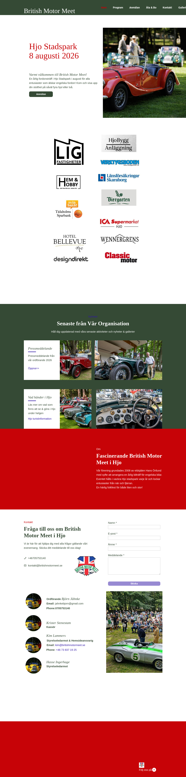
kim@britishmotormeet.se (70, 645)
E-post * (112, 533)
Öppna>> (33, 368)
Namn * (112, 522)
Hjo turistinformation (40, 418)
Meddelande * (116, 555)
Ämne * (112, 544)
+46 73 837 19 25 (66, 649)
